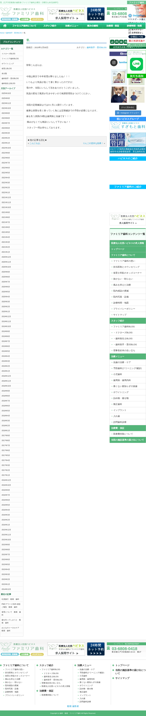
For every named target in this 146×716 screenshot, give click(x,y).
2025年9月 (6, 98)
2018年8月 (6, 396)
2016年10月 (6, 485)
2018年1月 (6, 431)
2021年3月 (6, 242)
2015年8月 (6, 550)
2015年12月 (6, 530)
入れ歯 (82, 698)
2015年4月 (6, 569)
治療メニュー (71, 26)
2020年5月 (6, 292)
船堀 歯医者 (73, 706)
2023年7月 (6, 123)
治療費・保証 (112, 26)
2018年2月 (6, 426)
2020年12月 (6, 257)
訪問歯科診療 (85, 702)
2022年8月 (6, 158)
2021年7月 (6, 222)
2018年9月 (6, 391)
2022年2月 (6, 188)
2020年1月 (6, 312)
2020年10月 (6, 267)
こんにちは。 (35, 143)
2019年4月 (6, 356)
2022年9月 (6, 153)
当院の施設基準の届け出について (127, 440)
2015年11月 (6, 535)
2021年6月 (6, 227)
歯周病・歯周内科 (87, 679)
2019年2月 (6, 366)
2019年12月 (6, 316)
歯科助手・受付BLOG (10, 78)
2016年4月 (6, 510)
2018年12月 (6, 376)
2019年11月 (6, 321)
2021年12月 (6, 197)
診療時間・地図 (134, 26)
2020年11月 (6, 262)
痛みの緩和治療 (92, 26)
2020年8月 (6, 277)
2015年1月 (6, 584)
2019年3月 (6, 361)
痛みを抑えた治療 (12, 679)
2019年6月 (6, 346)
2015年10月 (6, 540)
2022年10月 (6, 148)
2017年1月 (6, 475)
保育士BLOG (7, 69)
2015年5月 (6, 564)
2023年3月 (6, 133)
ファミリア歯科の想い (14, 669)
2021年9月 (6, 212)
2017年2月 (6, 470)
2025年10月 (6, 93)
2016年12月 (6, 480)
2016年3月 (6, 515)
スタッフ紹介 (50, 26)
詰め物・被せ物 (86, 689)
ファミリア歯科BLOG (10, 59)
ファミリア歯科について (24, 26)
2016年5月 (6, 505)
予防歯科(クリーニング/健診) (92, 673)
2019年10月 (6, 326)
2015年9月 (6, 545)
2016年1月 (6, 525)
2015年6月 (6, 559)
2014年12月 (6, 589)
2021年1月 (6, 252)
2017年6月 (6, 450)
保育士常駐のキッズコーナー (17, 676)
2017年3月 (6, 465)
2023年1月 (6, 143)
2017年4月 (6, 460)
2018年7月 (6, 401)
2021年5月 (6, 232)
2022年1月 (6, 193)
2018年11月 (6, 381)
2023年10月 (6, 108)
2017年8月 (6, 440)
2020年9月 (6, 272)
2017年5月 (6, 455)
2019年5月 (6, 351)
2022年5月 (6, 173)
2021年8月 (6, 217)
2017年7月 (6, 445)
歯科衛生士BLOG (8, 83)
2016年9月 (6, 490)
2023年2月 (6, 138)
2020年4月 (6, 297)
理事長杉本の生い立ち (51, 683)
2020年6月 (6, 287)
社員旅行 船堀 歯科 (10, 599)
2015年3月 (6, 574)
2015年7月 (6, 555)
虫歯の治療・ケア (87, 669)
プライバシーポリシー (14, 695)
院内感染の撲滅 (11, 685)
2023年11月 (6, 103)
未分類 (4, 73)
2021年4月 (6, 237)
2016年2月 (6, 520)
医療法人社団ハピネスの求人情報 (127, 243)
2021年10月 (6, 207)
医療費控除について (50, 695)
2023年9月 (6, 113)
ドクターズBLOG (8, 54)
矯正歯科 (83, 692)
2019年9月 (6, 331)
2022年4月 (6, 178)
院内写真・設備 (11, 689)
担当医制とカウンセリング (16, 673)
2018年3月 (6, 421)
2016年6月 (6, 500)
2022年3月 (6, 183)
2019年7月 (6, 341)
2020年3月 (6, 302)
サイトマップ (122, 678)
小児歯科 (83, 676)
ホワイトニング (8, 64)
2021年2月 (6, 247)
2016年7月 (6, 495)
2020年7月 (6, 282)
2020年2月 (6, 307)
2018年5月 (6, 411)
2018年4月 (6, 416)
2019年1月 (6, 371)
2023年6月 (6, 128)
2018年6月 (6, 406)
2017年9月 (6, 436)
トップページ (117, 249)
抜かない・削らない (13, 682)
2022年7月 (6, 163)
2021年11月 (6, 202)
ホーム (4, 26)
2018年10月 (6, 386)
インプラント (85, 695)
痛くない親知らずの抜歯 (90, 682)
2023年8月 (6, 118)
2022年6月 (6, 168)
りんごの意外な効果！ (93, 143)
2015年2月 (6, 579)
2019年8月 (6, 336)
